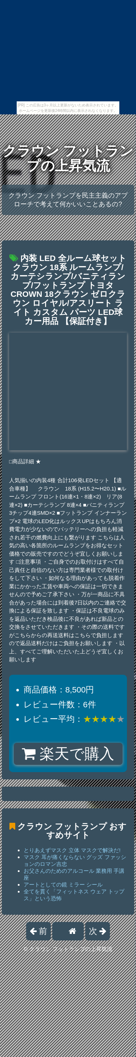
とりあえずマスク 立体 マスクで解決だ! (72, 850)
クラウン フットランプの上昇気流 (68, 158)
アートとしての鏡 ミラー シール (63, 884)
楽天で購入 (68, 753)
